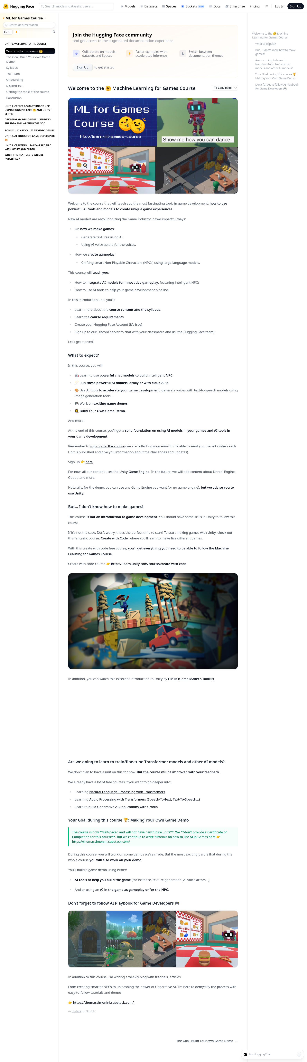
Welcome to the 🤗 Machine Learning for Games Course (270, 35)
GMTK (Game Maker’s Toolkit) (191, 678)
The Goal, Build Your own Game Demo (28, 59)
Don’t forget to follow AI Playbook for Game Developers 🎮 (276, 86)
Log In (279, 6)
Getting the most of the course (27, 92)
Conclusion (14, 98)
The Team (13, 74)
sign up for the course (107, 446)
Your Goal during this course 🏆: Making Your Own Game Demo (276, 76)
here (89, 462)
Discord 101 (14, 86)
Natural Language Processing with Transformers (127, 792)
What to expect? (265, 44)
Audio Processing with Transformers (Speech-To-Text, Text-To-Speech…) (144, 799)
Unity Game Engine (134, 471)
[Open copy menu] (235, 87)
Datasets (148, 6)
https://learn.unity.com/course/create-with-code (149, 563)
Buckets (192, 6)
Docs (215, 6)
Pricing (254, 6)
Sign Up (295, 6)
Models (127, 6)
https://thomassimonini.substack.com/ (103, 1002)
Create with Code (114, 538)
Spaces (169, 6)
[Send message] (299, 1054)
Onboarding (14, 79)
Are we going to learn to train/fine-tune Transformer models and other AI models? (274, 64)
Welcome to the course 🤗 (24, 51)
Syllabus (12, 67)
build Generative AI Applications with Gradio (123, 806)
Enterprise (235, 6)
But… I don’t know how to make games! (275, 52)
